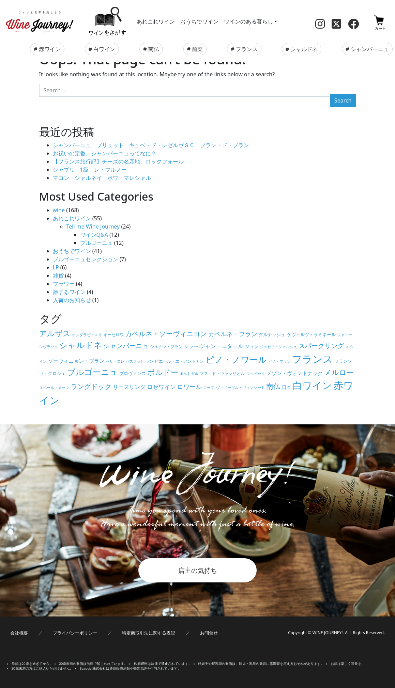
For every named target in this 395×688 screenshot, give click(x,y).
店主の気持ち (197, 570)
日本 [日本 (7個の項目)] (286, 387)
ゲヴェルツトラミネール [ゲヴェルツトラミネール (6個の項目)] (311, 334)
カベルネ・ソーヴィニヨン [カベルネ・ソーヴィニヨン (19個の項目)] (166, 333)
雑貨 (58, 275)
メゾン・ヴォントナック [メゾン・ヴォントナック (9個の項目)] (295, 373)
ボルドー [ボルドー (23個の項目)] (162, 372)
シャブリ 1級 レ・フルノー (90, 169)
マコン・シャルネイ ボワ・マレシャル (102, 178)
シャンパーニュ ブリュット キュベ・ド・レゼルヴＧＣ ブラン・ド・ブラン (151, 145)
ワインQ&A (94, 234)
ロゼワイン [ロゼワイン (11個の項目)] (161, 387)
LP (56, 267)
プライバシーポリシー (75, 633)
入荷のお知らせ (72, 300)
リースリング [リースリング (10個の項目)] (129, 387)
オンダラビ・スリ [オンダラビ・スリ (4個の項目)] (87, 334)
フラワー (64, 283)
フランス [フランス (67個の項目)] (312, 358)
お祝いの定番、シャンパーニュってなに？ (104, 153)
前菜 (197, 49)
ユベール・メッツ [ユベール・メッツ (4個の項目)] (54, 387)
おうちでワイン (199, 21)
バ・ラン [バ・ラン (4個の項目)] (145, 361)
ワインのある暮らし (248, 21)
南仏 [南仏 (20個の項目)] (273, 386)
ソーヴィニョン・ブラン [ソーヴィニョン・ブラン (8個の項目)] (76, 360)
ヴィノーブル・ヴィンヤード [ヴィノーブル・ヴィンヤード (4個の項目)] (240, 387)
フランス (247, 49)
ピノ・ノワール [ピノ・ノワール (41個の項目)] (236, 359)
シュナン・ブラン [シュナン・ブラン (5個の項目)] (166, 346)
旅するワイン (69, 292)
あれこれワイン (156, 21)
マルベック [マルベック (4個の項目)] (255, 373)
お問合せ (209, 633)
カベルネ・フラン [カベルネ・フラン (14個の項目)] (232, 333)
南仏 (153, 49)
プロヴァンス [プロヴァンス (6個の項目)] (132, 373)
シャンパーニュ (370, 49)
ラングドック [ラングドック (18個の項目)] (91, 386)
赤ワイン (50, 49)
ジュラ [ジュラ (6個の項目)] (251, 346)
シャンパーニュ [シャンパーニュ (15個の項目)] (126, 345)
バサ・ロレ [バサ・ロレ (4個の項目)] (115, 361)
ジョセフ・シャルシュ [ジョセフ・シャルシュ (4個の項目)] (278, 346)
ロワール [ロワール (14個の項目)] (189, 386)
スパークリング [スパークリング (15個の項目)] (321, 345)
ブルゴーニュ (96, 243)
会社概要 (19, 633)
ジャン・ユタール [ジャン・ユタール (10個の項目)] (221, 346)
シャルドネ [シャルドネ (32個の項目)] (80, 345)
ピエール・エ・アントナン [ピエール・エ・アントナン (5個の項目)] (179, 361)
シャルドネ (304, 49)
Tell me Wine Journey (93, 226)
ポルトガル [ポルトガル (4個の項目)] (189, 373)
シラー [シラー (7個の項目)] (191, 346)
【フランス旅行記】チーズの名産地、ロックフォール (118, 161)
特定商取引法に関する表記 (148, 633)
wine (59, 210)
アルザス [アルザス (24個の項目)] (55, 333)
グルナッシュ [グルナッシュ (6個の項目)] (272, 334)
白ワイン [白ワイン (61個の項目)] (312, 385)
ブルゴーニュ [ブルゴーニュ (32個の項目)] (92, 371)
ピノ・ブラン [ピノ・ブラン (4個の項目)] (279, 361)
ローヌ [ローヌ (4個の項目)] (208, 387)
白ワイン (104, 49)
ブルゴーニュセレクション (85, 259)
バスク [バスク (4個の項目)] (131, 361)
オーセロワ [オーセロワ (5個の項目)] (113, 334)
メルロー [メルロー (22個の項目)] (339, 372)
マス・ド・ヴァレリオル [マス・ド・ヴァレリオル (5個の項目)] (222, 373)
